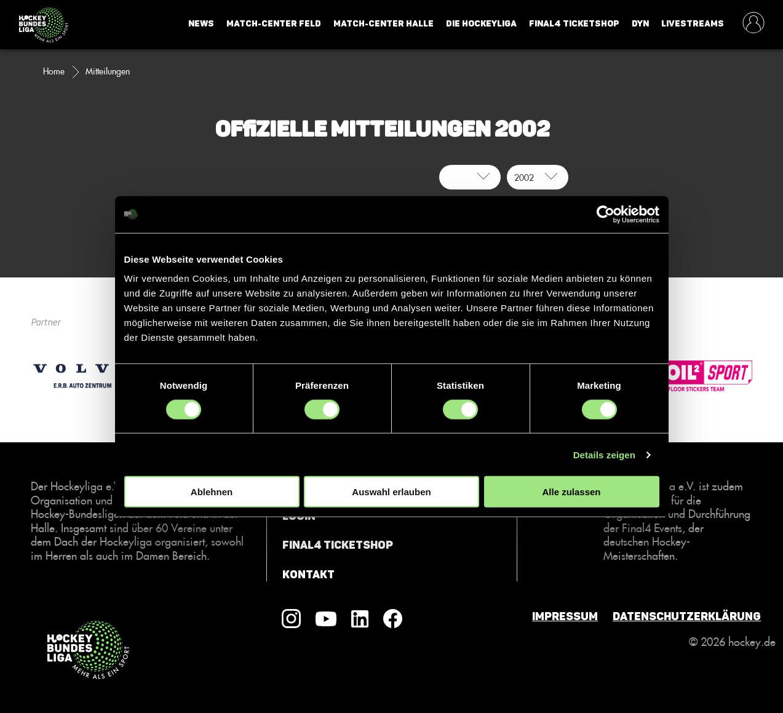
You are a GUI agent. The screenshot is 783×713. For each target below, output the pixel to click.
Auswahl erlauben (391, 492)
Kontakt (308, 574)
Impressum (565, 616)
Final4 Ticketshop (574, 23)
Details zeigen (604, 454)
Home (54, 71)
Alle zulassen (571, 492)
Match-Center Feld (273, 23)
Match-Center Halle (383, 23)
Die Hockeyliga (481, 23)
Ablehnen (212, 492)
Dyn (640, 23)
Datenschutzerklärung (687, 616)
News (201, 23)
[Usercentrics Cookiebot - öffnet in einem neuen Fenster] (605, 214)
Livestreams (692, 23)
